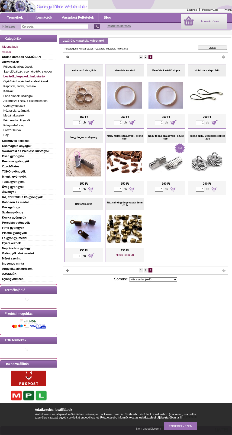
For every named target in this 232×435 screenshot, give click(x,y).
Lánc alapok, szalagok (18, 96)
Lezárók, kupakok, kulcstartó (24, 76)
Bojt (6, 135)
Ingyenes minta (13, 263)
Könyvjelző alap (14, 125)
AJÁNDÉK (9, 274)
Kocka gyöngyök (14, 217)
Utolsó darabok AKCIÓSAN (21, 57)
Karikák (8, 91)
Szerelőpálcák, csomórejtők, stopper (27, 71)
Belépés (192, 9)
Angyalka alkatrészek (17, 268)
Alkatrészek (86, 48)
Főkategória (71, 48)
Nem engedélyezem (148, 428)
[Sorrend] (153, 279)
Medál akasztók (13, 115)
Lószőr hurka (12, 130)
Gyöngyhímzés (12, 279)
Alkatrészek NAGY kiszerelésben (25, 101)
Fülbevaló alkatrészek (18, 66)
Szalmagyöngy (12, 212)
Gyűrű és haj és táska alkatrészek (26, 81)
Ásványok (9, 192)
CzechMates (10, 166)
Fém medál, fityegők (17, 120)
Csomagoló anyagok (17, 146)
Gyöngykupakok (14, 105)
